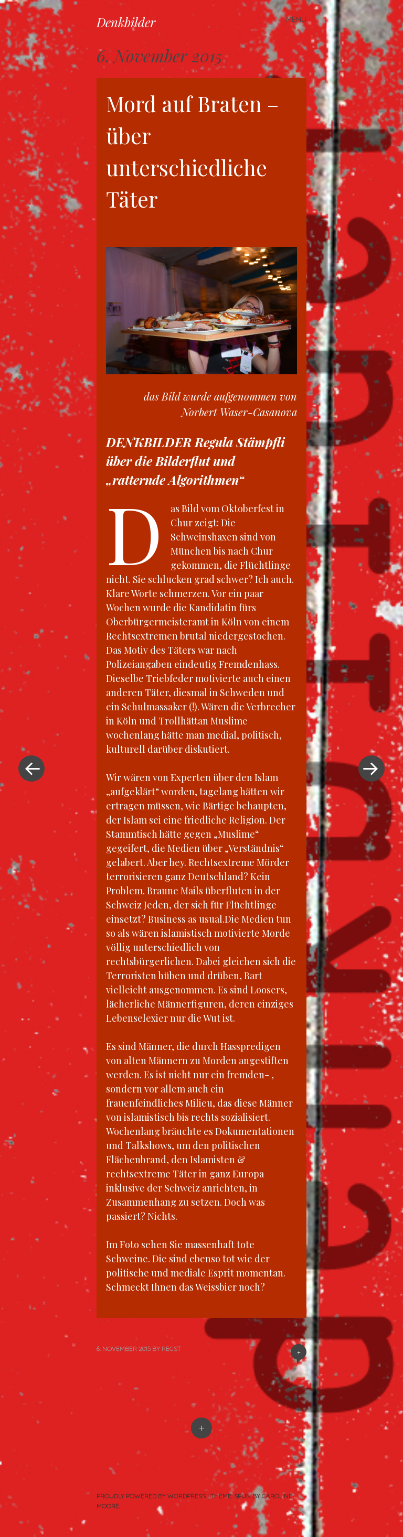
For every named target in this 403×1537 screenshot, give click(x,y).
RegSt (171, 1348)
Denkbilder (126, 22)
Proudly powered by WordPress (151, 1496)
